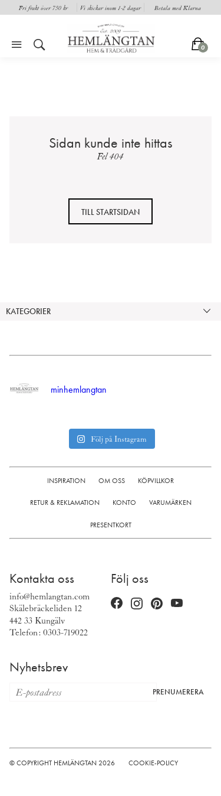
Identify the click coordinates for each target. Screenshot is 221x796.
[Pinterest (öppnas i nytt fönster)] (157, 604)
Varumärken (170, 502)
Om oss (111, 480)
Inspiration (66, 480)
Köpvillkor (156, 480)
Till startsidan (110, 212)
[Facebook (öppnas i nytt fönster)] (117, 604)
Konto (124, 502)
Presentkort (110, 525)
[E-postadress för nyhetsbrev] (78, 692)
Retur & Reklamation (65, 502)
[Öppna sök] (39, 45)
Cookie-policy (153, 763)
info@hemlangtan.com (49, 595)
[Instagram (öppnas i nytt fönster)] (137, 604)
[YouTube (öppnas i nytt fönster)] (177, 604)
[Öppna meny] (16, 45)
